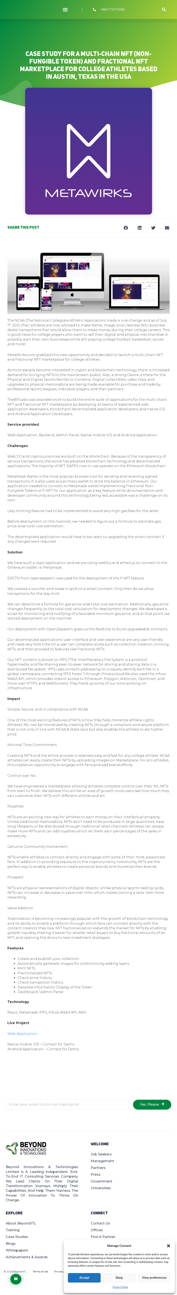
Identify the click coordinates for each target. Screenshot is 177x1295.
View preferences (154, 1278)
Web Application (22, 1034)
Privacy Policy (120, 1287)
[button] (168, 1246)
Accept (84, 1278)
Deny (119, 1278)
